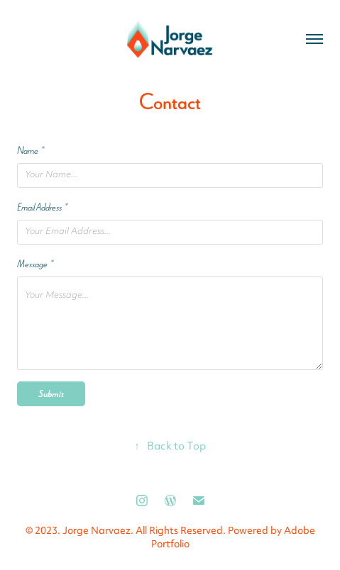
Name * (31, 150)
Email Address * (42, 207)
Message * (35, 263)
